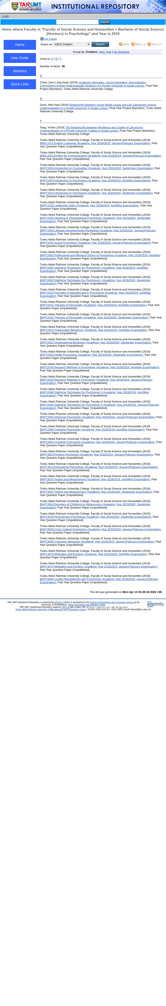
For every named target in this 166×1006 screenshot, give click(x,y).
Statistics (20, 71)
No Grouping (121, 51)
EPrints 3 (59, 602)
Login (5, 16)
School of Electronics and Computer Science (112, 602)
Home (20, 45)
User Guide (20, 58)
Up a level (50, 39)
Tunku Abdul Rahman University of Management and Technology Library (50, 609)
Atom (126, 44)
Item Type (105, 51)
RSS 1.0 (140, 44)
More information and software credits (86, 605)
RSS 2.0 (156, 44)
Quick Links (20, 84)
